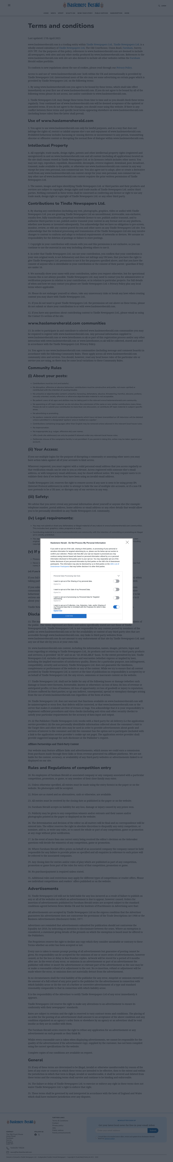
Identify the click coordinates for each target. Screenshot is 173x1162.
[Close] (128, 543)
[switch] (116, 581)
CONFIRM (69, 616)
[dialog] (86, 581)
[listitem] (86, 576)
